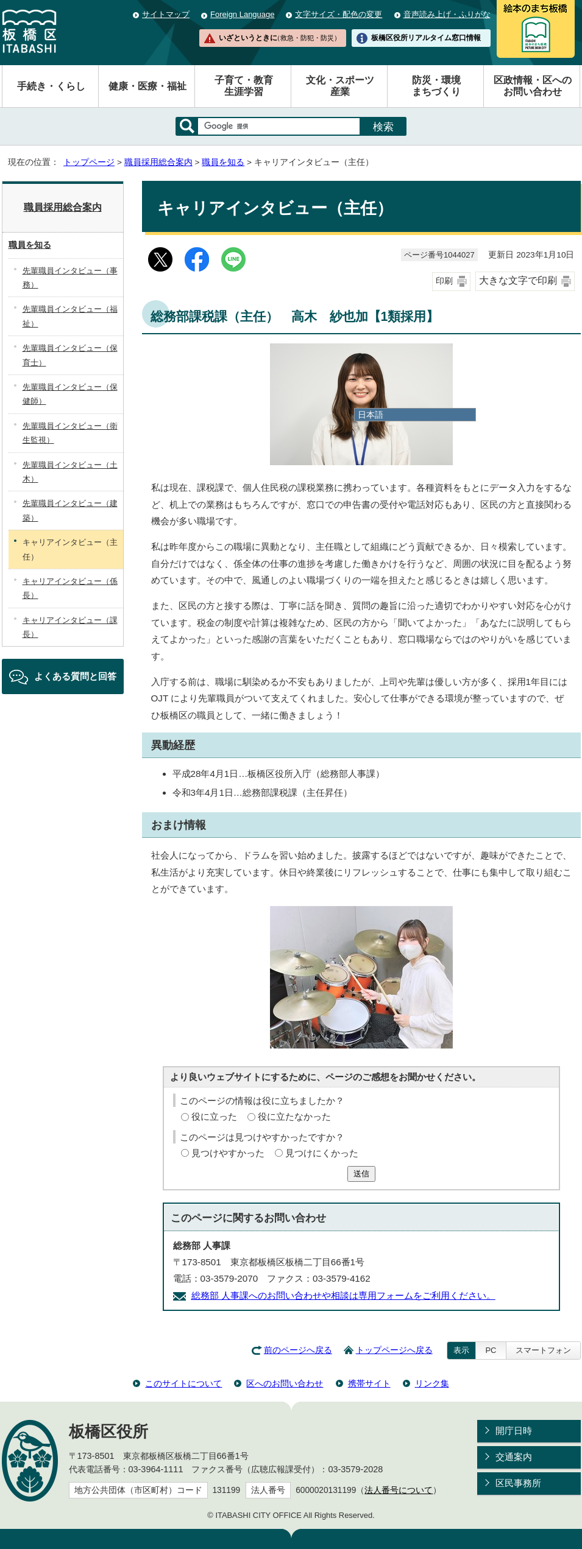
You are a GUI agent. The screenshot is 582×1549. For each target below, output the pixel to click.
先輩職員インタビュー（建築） (70, 510)
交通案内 (513, 1457)
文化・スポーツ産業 (340, 86)
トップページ (89, 162)
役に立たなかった (294, 1116)
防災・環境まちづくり (436, 86)
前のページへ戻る (298, 1350)
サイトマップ (166, 14)
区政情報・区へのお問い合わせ (533, 86)
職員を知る (223, 162)
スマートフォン (543, 1350)
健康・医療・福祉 (147, 86)
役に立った (214, 1116)
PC (490, 1350)
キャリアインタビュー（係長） (70, 588)
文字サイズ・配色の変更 (338, 14)
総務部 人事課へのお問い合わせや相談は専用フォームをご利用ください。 (343, 1295)
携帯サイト (369, 1383)
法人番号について (398, 1490)
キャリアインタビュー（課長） (70, 627)
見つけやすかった (227, 1153)
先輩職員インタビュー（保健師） (70, 394)
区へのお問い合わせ (284, 1383)
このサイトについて (183, 1383)
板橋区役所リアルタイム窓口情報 (426, 37)
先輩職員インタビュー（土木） (70, 471)
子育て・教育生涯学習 (244, 86)
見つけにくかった (321, 1153)
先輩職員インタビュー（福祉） (70, 316)
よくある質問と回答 (75, 676)
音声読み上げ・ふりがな (447, 14)
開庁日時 (513, 1430)
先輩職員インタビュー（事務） (70, 277)
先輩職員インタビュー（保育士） (70, 355)
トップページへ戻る (394, 1350)
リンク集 (432, 1383)
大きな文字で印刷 (518, 280)
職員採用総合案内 (158, 162)
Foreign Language (242, 14)
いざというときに (280, 37)
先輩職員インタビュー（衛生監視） (70, 432)
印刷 (444, 281)
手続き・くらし (51, 86)
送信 (361, 1173)
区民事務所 (518, 1483)
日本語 (370, 415)
